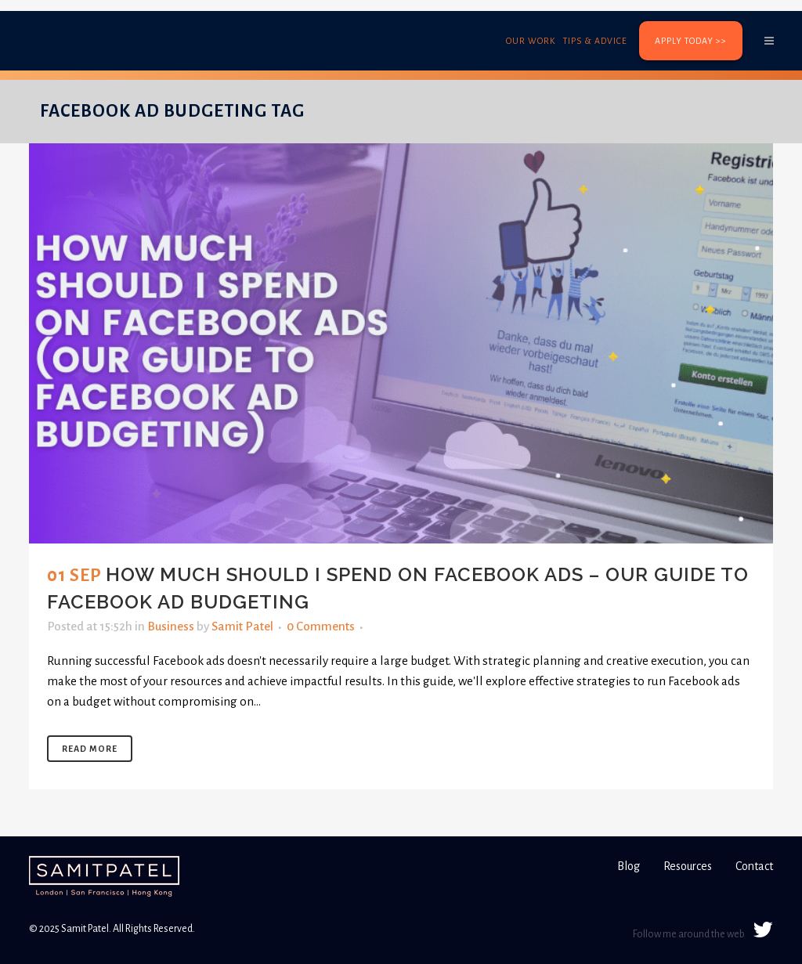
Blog (628, 866)
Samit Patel (242, 626)
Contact (754, 866)
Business (170, 626)
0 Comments (321, 626)
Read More (89, 748)
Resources (687, 866)
